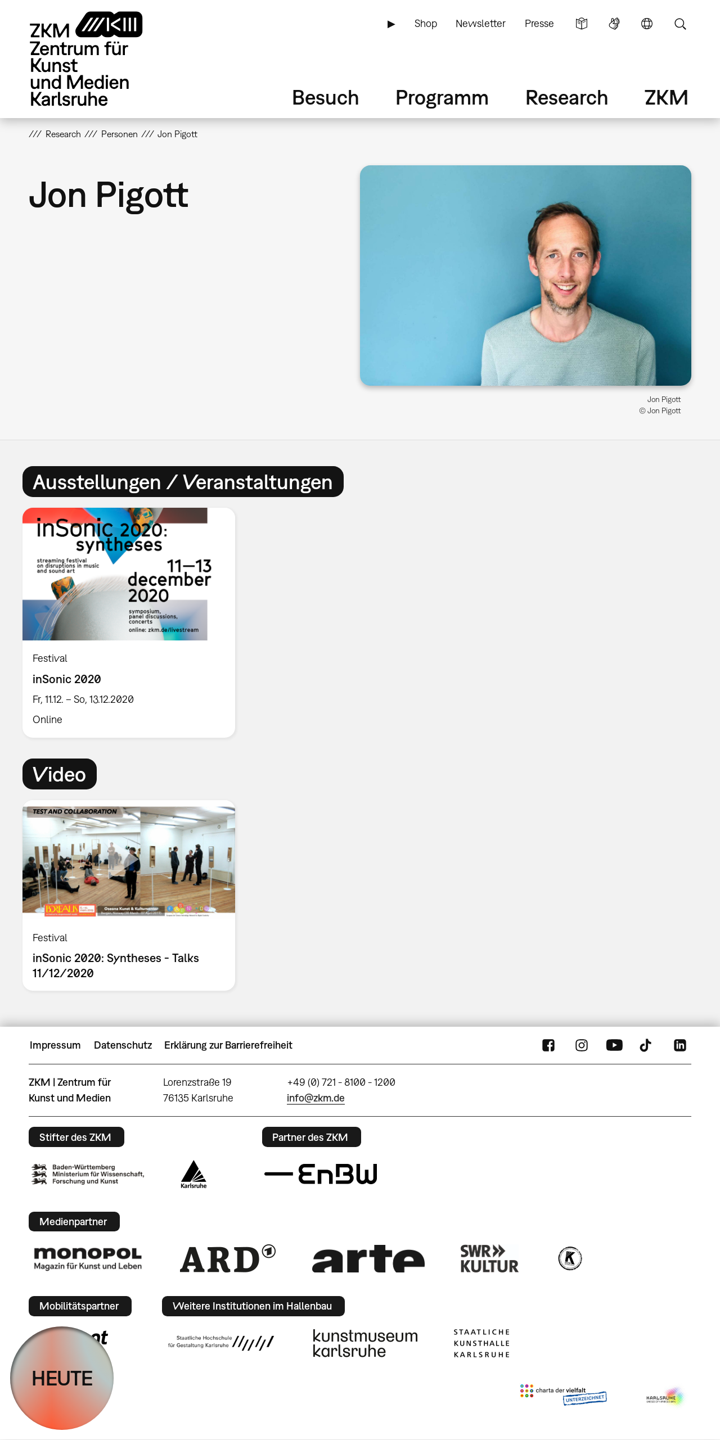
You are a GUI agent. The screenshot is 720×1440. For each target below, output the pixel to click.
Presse (539, 23)
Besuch (325, 97)
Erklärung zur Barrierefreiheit (228, 1045)
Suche (680, 23)
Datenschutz (123, 1045)
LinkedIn (680, 1045)
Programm (442, 97)
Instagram (581, 1045)
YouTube (614, 1045)
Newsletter (481, 23)
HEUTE (62, 1378)
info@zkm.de (316, 1098)
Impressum (55, 1045)
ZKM (666, 97)
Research (567, 97)
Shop (426, 23)
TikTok (647, 1045)
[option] (133, 623)
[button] (525, 275)
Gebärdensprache (614, 23)
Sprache (647, 23)
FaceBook (548, 1045)
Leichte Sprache (581, 23)
